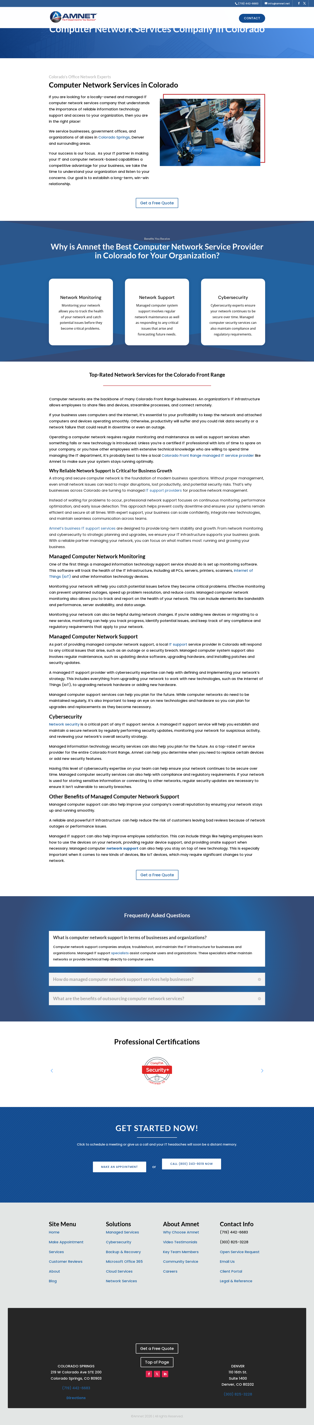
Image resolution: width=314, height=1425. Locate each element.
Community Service (180, 1261)
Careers (170, 1271)
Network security (64, 724)
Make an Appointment (119, 1167)
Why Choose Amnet (181, 1232)
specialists (120, 953)
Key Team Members (181, 1251)
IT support (178, 644)
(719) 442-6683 (76, 1387)
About (54, 1271)
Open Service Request (240, 1251)
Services (56, 1251)
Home (54, 1232)
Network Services (121, 1280)
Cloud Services (119, 1271)
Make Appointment (66, 1242)
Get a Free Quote (157, 203)
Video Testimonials (180, 1242)
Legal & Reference (236, 1280)
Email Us (227, 1261)
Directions (76, 1397)
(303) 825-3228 (238, 1394)
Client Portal (231, 1271)
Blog (53, 1280)
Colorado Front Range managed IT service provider (208, 455)
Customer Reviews (66, 1261)
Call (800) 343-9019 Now (191, 1164)
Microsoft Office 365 (124, 1261)
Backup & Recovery (123, 1251)
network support (122, 848)
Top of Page (157, 1362)
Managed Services (122, 1232)
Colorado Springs (114, 137)
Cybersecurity (118, 1242)
